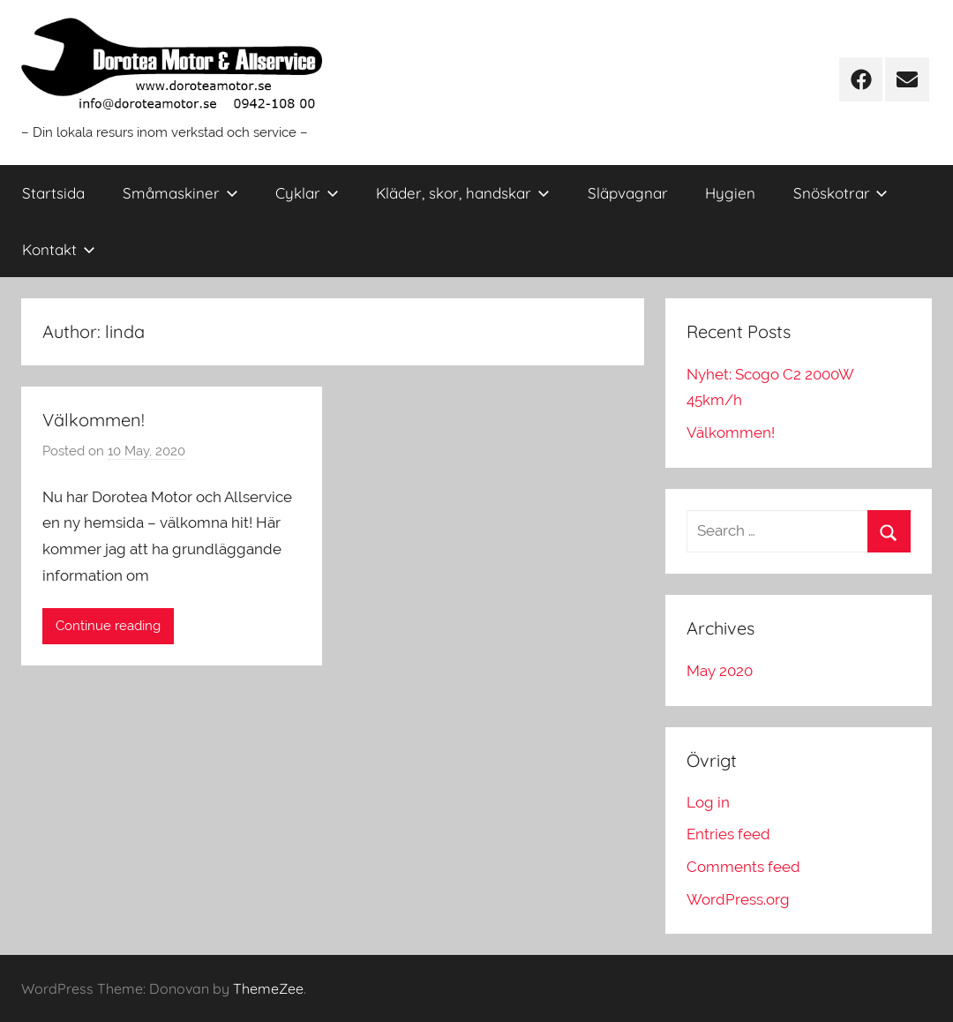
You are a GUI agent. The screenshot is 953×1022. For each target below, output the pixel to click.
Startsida (53, 193)
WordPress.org (738, 899)
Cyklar (307, 193)
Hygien (730, 193)
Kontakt (58, 249)
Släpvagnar (628, 193)
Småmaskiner (180, 193)
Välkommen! (93, 420)
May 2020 (720, 671)
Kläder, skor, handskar (463, 193)
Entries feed (728, 834)
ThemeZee (268, 988)
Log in (708, 802)
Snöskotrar (841, 193)
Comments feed (743, 866)
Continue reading (108, 626)
